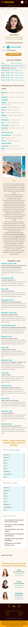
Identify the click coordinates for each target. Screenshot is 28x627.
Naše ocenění (20, 612)
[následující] (22, 166)
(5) (6, 460)
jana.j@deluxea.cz (11, 50)
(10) (6, 501)
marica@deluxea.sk (18, 597)
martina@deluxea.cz (19, 585)
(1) (6, 463)
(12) (6, 498)
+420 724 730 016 (19, 575)
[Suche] (22, 2)
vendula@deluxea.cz (19, 573)
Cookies (20, 615)
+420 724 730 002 (19, 587)
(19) (7, 487)
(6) (5, 510)
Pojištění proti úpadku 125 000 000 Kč (14, 611)
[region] (14, 166)
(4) (7, 457)
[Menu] (25, 2)
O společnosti (8, 612)
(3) (6, 496)
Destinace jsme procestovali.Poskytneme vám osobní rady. (14, 564)
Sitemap (7, 613)
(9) (6, 454)
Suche (7, 615)
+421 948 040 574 (19, 599)
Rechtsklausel (20, 613)
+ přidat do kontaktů (13, 54)
